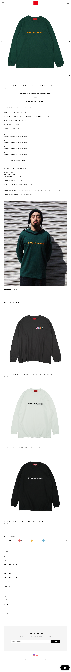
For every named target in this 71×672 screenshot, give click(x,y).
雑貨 (5, 560)
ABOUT (6, 604)
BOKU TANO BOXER (10, 573)
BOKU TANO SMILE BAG (11, 564)
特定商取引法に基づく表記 (40, 659)
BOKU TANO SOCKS (10, 569)
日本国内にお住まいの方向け (35, 102)
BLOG (5, 609)
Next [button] (69, 42)
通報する (15, 289)
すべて (9, 540)
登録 (55, 641)
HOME (5, 600)
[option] (35, 41)
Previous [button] (2, 42)
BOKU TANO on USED (10, 577)
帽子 (5, 556)
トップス (6, 552)
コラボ (5, 590)
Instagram (7, 618)
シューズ (6, 582)
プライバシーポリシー (29, 659)
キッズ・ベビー (8, 586)
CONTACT (7, 613)
